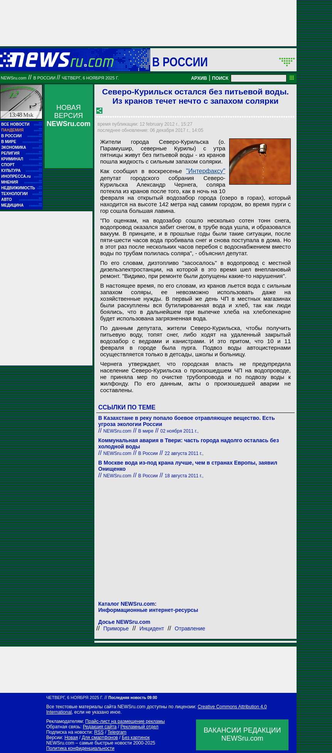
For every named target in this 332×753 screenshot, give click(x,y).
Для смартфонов (100, 737)
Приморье (116, 628)
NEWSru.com (14, 78)
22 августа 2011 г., (184, 453)
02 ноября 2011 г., (179, 431)
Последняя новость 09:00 (132, 698)
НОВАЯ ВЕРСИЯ (69, 116)
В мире (146, 431)
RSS (99, 732)
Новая (71, 737)
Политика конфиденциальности (80, 748)
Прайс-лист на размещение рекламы (125, 721)
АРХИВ (199, 78)
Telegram (116, 732)
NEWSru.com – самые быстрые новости (89, 743)
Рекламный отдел (140, 726)
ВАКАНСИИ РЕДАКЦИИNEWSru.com (242, 734)
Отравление (190, 628)
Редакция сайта (100, 726)
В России (180, 61)
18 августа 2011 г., (184, 475)
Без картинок (135, 737)
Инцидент (151, 628)
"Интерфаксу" (205, 171)
